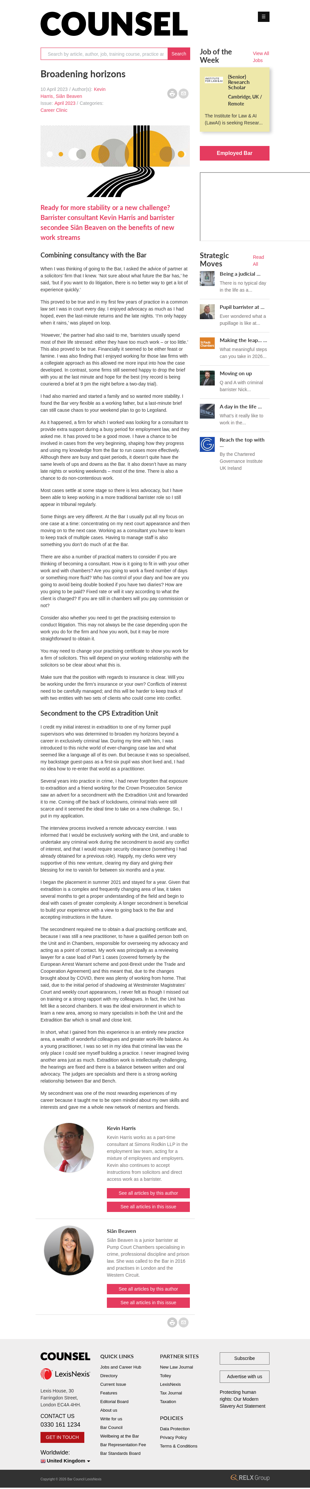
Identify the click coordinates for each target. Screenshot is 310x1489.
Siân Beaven (69, 96)
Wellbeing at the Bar (119, 1436)
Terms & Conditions (178, 1446)
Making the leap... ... (243, 340)
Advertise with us (244, 1376)
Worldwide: (65, 1457)
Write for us (111, 1418)
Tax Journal (171, 1392)
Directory (108, 1375)
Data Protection (175, 1428)
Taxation (168, 1401)
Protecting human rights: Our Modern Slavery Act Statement (243, 1399)
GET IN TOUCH (62, 1437)
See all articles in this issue (148, 1206)
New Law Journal (176, 1367)
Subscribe (244, 1358)
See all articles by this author (148, 1193)
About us (108, 1410)
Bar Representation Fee (123, 1444)
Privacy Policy (173, 1437)
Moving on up (236, 373)
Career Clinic (53, 110)
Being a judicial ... (240, 273)
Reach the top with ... (242, 442)
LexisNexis (170, 1384)
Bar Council (111, 1427)
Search (179, 53)
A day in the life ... (241, 406)
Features (108, 1392)
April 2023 (64, 103)
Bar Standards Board (120, 1453)
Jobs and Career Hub (120, 1367)
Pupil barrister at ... (242, 307)
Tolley (165, 1375)
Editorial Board (114, 1401)
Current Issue (113, 1384)
